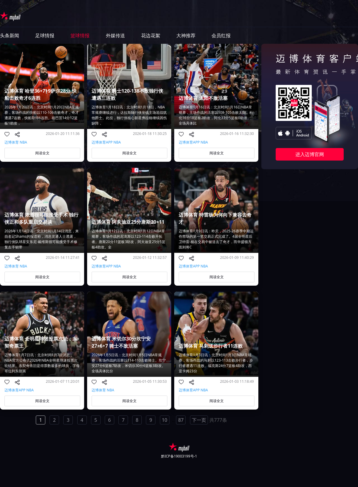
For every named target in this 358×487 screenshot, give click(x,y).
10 (164, 420)
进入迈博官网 (309, 154)
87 (180, 420)
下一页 (199, 420)
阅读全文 (42, 152)
